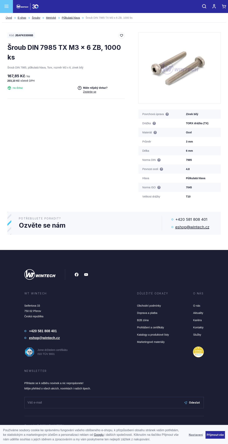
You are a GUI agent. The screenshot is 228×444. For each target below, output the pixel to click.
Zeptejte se (89, 91)
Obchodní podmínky (149, 305)
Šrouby (36, 17)
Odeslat (192, 402)
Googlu (99, 434)
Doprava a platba (147, 312)
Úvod (9, 17)
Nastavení (196, 434)
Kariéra (197, 320)
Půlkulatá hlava (71, 17)
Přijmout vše (215, 434)
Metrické (51, 17)
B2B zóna (143, 320)
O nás (196, 305)
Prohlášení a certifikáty (150, 327)
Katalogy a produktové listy (153, 334)
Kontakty (198, 327)
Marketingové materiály (151, 341)
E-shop (22, 17)
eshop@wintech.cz (192, 227)
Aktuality (198, 312)
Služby (197, 334)
